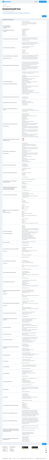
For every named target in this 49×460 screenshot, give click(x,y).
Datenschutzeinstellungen (23, 458)
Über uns (18, 458)
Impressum (14, 458)
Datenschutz (10, 458)
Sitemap (28, 458)
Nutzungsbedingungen (5, 458)
